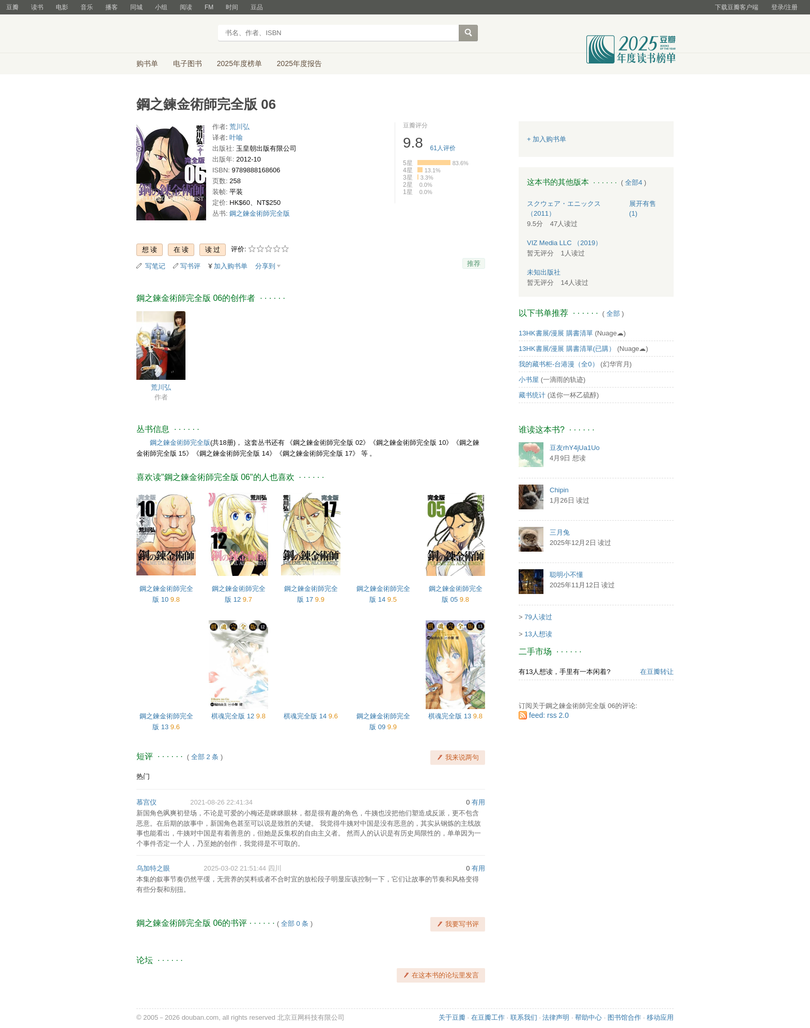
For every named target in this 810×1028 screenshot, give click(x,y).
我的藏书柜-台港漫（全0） (559, 364)
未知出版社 (543, 272)
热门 (143, 776)
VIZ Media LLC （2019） (564, 243)
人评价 (443, 148)
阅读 (186, 7)
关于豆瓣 (452, 1017)
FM (209, 7)
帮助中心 (588, 1017)
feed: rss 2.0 (549, 715)
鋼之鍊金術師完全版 (259, 213)
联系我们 (523, 1017)
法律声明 (555, 1017)
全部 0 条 (294, 923)
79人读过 (538, 617)
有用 (478, 802)
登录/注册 (784, 7)
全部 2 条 (205, 757)
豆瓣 (12, 7)
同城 (136, 7)
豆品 (257, 7)
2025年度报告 (299, 63)
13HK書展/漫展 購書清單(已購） (567, 348)
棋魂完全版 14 (306, 716)
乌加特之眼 (153, 868)
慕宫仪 (146, 802)
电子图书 (187, 63)
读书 (37, 7)
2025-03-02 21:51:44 (235, 868)
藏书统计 (532, 395)
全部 (613, 313)
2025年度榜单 (239, 63)
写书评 (190, 266)
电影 (62, 7)
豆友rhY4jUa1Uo (575, 448)
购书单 (147, 63)
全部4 (633, 182)
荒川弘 (239, 127)
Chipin (559, 490)
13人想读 (538, 634)
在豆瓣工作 (488, 1017)
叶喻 (236, 137)
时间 (232, 7)
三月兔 (560, 532)
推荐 (473, 263)
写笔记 (155, 266)
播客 (111, 7)
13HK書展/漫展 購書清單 (556, 333)
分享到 (265, 266)
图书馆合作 (624, 1017)
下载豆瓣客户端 (736, 7)
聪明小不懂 (566, 575)
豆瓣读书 (173, 34)
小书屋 (529, 379)
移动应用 (660, 1017)
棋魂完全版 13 (450, 716)
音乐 (87, 7)
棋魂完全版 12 (233, 716)
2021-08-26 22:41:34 (221, 802)
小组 (161, 7)
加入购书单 (230, 266)
